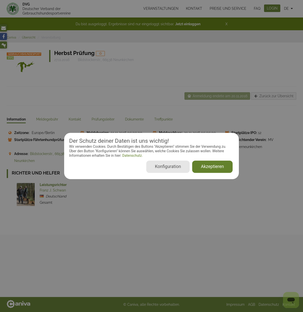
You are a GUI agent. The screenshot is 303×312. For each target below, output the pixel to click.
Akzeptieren (212, 166)
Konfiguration (168, 166)
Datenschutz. (132, 156)
